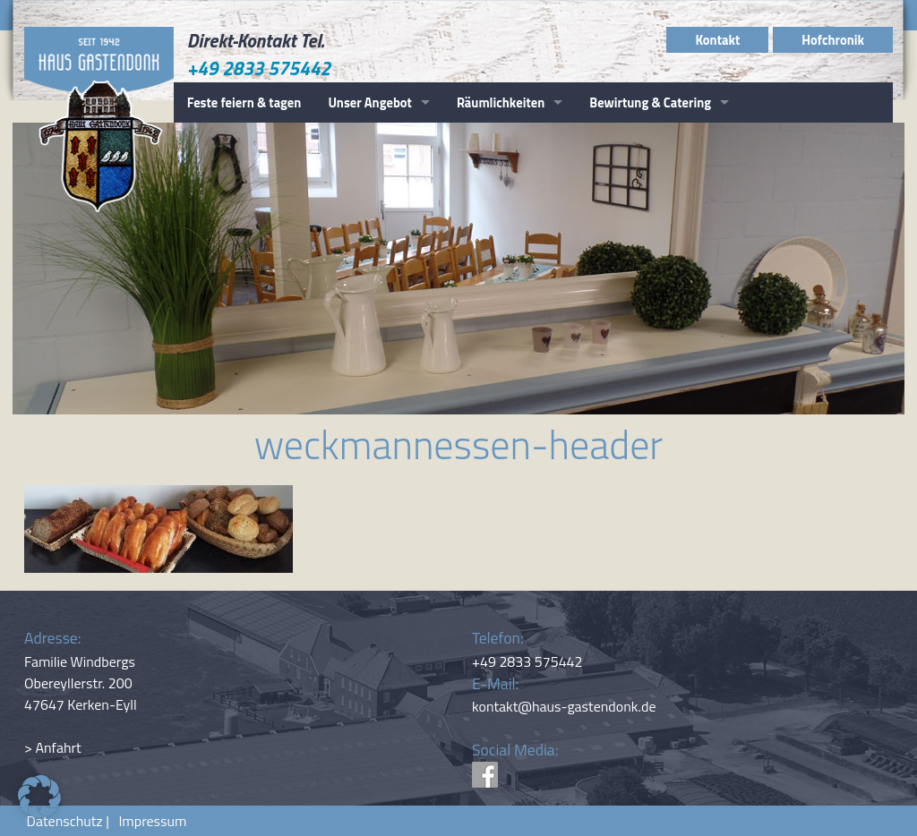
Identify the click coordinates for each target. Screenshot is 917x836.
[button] (39, 796)
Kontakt (717, 40)
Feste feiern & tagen (244, 102)
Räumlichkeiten (500, 102)
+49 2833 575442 (259, 68)
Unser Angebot (370, 102)
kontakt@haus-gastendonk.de (564, 706)
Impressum (149, 821)
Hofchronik (832, 40)
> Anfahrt (52, 747)
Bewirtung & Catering (650, 102)
